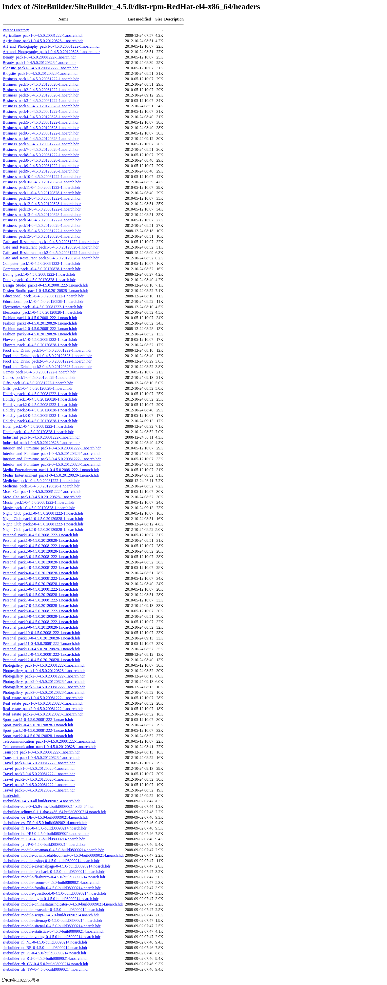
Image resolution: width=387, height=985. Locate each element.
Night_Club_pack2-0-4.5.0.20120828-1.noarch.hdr (43, 529)
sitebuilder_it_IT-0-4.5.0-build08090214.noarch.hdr (44, 839)
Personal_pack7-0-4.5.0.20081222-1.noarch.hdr (40, 600)
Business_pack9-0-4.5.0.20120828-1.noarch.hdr (41, 171)
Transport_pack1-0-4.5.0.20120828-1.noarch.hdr (41, 757)
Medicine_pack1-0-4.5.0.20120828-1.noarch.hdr (41, 486)
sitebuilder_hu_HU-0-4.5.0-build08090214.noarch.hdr (46, 833)
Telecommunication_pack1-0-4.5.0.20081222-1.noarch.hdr (49, 741)
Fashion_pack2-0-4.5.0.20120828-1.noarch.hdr (40, 334)
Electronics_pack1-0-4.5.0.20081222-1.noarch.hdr (42, 307)
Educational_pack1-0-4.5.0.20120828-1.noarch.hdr (43, 301)
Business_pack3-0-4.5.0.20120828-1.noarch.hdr (41, 106)
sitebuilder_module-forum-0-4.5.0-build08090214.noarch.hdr (51, 882)
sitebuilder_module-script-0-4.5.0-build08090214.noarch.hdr (51, 915)
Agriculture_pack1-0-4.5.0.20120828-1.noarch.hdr (43, 41)
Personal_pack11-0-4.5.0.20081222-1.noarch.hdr (41, 643)
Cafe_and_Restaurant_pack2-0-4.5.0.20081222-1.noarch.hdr (51, 253)
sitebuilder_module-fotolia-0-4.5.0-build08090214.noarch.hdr (51, 888)
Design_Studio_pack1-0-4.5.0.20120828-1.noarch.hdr (45, 291)
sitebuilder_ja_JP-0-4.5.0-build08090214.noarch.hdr (44, 844)
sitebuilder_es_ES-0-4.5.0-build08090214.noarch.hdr (45, 823)
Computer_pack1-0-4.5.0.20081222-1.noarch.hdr (41, 263)
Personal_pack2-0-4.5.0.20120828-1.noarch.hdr (40, 551)
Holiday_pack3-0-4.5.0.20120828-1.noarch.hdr (40, 421)
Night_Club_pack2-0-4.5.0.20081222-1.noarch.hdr (43, 524)
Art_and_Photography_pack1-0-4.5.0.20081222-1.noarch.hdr (51, 46)
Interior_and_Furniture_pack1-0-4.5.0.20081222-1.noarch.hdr (52, 448)
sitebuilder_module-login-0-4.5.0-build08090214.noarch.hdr (50, 899)
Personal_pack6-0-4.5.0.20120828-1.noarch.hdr (40, 595)
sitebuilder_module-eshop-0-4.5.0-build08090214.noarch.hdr (51, 861)
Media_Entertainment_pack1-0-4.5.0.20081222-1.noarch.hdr (51, 470)
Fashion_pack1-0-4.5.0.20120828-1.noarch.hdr (40, 323)
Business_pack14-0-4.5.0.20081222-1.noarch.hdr (42, 220)
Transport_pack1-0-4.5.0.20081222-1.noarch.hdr (41, 752)
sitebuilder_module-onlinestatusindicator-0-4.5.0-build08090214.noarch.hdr (63, 904)
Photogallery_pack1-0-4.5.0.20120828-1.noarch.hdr (44, 671)
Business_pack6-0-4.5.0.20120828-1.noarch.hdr (41, 138)
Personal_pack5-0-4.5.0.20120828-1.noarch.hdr (40, 584)
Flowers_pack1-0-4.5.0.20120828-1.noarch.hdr (40, 345)
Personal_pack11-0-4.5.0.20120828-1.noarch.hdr (41, 649)
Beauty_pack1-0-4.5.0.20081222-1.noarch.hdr (39, 57)
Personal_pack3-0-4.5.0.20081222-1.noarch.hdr (40, 557)
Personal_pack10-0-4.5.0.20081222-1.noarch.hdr (41, 633)
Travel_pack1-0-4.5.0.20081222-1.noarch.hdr (39, 763)
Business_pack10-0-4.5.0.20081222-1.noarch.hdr (42, 176)
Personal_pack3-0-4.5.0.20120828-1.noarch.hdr (40, 562)
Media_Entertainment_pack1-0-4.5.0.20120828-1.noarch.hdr (51, 475)
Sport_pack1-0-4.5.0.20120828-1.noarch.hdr (38, 725)
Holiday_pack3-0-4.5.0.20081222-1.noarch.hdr (40, 415)
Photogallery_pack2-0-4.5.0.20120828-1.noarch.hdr (44, 681)
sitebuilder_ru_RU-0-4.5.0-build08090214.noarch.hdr (45, 958)
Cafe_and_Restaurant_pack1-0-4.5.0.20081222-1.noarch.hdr (51, 242)
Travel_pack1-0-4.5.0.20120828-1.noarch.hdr (39, 768)
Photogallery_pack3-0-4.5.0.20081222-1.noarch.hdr (44, 687)
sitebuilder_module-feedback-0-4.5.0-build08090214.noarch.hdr (53, 871)
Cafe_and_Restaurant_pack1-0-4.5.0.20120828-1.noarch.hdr (51, 247)
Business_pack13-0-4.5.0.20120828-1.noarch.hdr (42, 214)
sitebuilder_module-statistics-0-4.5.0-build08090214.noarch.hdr (53, 931)
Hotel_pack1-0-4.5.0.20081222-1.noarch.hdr (38, 426)
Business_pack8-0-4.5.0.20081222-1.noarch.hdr (41, 155)
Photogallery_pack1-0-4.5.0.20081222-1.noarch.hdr (44, 665)
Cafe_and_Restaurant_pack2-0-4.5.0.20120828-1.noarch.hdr (51, 258)
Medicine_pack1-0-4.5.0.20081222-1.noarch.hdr (41, 481)
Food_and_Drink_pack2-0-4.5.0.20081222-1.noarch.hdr (47, 361)
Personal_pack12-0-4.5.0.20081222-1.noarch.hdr (41, 654)
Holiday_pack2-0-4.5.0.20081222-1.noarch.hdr (40, 405)
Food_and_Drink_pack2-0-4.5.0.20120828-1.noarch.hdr (47, 367)
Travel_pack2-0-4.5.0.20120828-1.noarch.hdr (39, 779)
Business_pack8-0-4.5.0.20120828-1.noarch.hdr (41, 160)
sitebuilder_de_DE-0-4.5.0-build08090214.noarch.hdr (45, 817)
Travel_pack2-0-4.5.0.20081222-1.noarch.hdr (39, 774)
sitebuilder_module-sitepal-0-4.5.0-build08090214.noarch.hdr (51, 926)
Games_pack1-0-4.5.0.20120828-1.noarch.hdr (39, 377)
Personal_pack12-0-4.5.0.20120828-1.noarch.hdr (41, 660)
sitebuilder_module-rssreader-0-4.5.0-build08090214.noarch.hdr (53, 910)
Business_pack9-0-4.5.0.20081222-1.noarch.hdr (41, 166)
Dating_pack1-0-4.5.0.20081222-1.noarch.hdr (39, 274)
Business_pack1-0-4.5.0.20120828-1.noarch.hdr (41, 84)
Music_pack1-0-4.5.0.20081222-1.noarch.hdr (39, 502)
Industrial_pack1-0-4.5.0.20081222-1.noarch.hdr (41, 437)
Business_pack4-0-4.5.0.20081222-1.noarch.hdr (41, 111)
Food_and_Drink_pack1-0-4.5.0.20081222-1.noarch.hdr (47, 350)
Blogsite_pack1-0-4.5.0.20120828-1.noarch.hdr (40, 73)
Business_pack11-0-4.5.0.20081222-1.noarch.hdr (41, 187)
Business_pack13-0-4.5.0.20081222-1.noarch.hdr (42, 209)
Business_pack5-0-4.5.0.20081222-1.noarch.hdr (41, 122)
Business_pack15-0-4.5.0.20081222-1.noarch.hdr (42, 231)
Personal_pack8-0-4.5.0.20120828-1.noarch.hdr (40, 616)
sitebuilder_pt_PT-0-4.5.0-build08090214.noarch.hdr (44, 953)
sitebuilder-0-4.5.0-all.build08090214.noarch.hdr (41, 801)
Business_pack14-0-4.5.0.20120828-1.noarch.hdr (42, 225)
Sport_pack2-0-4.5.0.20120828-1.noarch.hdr (38, 736)
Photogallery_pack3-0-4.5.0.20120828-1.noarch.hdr (44, 692)
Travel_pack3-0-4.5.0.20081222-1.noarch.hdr (39, 785)
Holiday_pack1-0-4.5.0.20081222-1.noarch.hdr (40, 394)
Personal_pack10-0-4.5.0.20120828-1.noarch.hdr (41, 638)
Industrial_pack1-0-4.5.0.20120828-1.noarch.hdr (41, 443)
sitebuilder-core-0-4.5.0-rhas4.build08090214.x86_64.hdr (48, 806)
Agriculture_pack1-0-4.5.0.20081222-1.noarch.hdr (43, 35)
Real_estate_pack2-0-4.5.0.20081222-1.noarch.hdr (43, 709)
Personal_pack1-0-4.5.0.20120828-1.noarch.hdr (40, 540)
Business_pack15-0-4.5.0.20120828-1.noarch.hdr (42, 236)
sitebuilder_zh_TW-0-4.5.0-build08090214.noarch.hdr (46, 969)
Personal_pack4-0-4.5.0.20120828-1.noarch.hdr (40, 573)
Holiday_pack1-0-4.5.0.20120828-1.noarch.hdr (40, 399)
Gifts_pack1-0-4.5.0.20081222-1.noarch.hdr (38, 383)
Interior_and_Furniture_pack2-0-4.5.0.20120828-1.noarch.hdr (52, 464)
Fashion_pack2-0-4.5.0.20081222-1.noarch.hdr (40, 329)
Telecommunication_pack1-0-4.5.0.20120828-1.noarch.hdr (49, 747)
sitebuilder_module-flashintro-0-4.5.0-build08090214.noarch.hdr (54, 877)
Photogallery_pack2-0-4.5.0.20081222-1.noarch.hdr (44, 676)
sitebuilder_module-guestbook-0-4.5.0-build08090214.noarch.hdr (54, 893)
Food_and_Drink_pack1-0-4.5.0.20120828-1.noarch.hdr (47, 356)
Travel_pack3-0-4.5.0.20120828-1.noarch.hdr (39, 790)
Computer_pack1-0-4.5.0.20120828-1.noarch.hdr (41, 269)
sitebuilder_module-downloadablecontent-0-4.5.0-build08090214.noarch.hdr (63, 855)
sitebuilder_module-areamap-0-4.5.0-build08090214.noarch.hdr (53, 850)
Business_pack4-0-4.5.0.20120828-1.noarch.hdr (41, 117)
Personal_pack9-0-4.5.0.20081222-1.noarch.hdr (40, 622)
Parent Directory (16, 30)
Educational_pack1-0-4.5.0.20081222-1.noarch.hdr (43, 296)
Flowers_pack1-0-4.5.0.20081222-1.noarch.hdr (40, 339)
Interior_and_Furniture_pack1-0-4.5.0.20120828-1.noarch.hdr (52, 453)
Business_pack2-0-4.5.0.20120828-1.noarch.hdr (41, 95)
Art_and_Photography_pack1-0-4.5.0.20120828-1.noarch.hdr (51, 52)
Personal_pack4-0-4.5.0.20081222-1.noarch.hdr (40, 567)
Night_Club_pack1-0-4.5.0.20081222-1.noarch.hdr (43, 513)
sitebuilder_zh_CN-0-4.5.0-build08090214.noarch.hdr (45, 964)
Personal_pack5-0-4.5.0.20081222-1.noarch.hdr (40, 578)
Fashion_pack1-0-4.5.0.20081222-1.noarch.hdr (40, 318)
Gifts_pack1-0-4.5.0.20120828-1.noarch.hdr (38, 388)
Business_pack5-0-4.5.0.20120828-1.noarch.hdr (41, 128)
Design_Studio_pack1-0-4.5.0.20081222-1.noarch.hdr (45, 285)
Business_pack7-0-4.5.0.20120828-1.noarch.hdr (41, 149)
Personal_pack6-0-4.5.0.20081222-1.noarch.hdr (40, 589)
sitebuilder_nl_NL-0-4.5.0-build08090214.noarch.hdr (45, 942)
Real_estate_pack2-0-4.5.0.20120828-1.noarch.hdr (43, 714)
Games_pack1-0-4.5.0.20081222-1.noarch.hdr (39, 372)
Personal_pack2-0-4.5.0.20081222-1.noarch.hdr (40, 546)
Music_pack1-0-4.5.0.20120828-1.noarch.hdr (39, 508)
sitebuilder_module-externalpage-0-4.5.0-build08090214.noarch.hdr (56, 866)
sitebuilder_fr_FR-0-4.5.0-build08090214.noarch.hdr (45, 828)
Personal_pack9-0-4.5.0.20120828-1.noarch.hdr (40, 627)
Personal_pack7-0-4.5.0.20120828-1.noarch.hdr (40, 605)
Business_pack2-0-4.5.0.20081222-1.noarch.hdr (41, 90)
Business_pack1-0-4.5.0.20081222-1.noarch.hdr (41, 79)
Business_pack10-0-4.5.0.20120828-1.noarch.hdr (42, 182)
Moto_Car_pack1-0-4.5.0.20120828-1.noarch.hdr (42, 497)
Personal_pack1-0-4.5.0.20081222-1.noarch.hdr (40, 535)
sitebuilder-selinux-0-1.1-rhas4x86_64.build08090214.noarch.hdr (54, 812)
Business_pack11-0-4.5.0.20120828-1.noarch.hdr (41, 193)
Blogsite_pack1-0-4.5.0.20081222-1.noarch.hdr (40, 68)
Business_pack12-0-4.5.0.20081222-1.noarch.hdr (42, 198)
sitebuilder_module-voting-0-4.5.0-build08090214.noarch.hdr (51, 937)
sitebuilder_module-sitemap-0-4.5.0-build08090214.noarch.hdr (52, 920)
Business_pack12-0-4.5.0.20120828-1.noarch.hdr (42, 204)
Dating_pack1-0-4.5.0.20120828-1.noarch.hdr (39, 280)
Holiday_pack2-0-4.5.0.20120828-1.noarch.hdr (40, 410)
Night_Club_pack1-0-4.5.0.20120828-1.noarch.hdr (43, 519)
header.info (11, 795)
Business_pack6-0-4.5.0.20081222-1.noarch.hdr (41, 133)
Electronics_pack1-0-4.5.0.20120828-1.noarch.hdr (42, 312)
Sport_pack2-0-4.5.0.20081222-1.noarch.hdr (38, 730)
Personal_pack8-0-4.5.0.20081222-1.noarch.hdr (40, 611)
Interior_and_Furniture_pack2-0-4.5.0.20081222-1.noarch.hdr (52, 459)
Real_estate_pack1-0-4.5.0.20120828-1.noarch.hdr (43, 703)
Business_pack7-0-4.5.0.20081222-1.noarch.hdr (41, 144)
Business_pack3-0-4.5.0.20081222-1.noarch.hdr (41, 100)
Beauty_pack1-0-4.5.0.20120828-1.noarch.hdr (39, 62)
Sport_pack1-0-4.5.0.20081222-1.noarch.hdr (38, 719)
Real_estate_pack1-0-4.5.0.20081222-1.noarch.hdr (43, 698)
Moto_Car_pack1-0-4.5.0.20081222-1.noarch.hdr (42, 491)
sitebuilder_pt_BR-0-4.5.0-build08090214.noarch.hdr (45, 948)
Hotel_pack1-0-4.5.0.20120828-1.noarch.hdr (38, 432)
